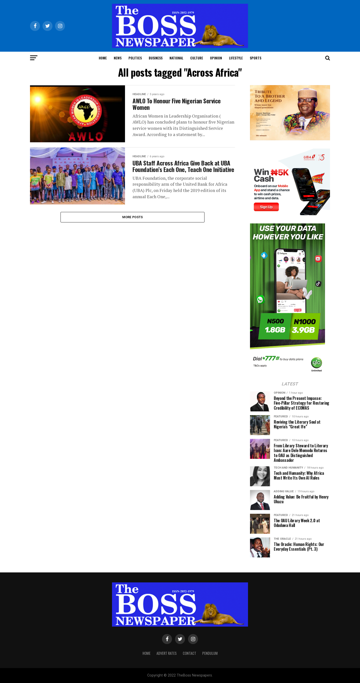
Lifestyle (236, 57)
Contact (189, 653)
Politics (135, 57)
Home (103, 57)
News (118, 57)
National (176, 57)
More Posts (132, 222)
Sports (255, 57)
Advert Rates (166, 653)
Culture (196, 57)
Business (155, 57)
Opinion (216, 57)
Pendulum (210, 653)
